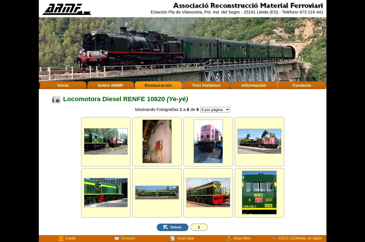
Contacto (302, 85)
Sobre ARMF (110, 85)
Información (254, 85)
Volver (172, 227)
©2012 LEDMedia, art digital (297, 238)
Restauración (158, 85)
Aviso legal (182, 238)
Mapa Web (238, 238)
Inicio (62, 85)
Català (67, 238)
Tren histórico (206, 85)
